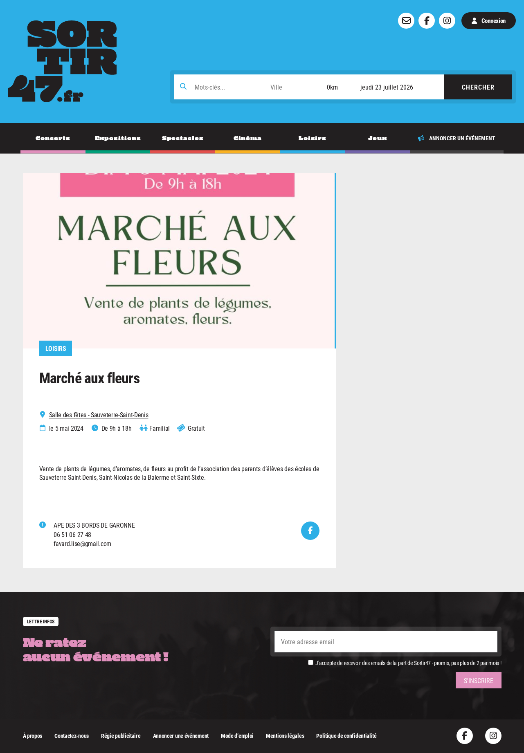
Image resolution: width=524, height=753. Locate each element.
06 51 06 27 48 (72, 534)
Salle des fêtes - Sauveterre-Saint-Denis (98, 414)
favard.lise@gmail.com (82, 543)
